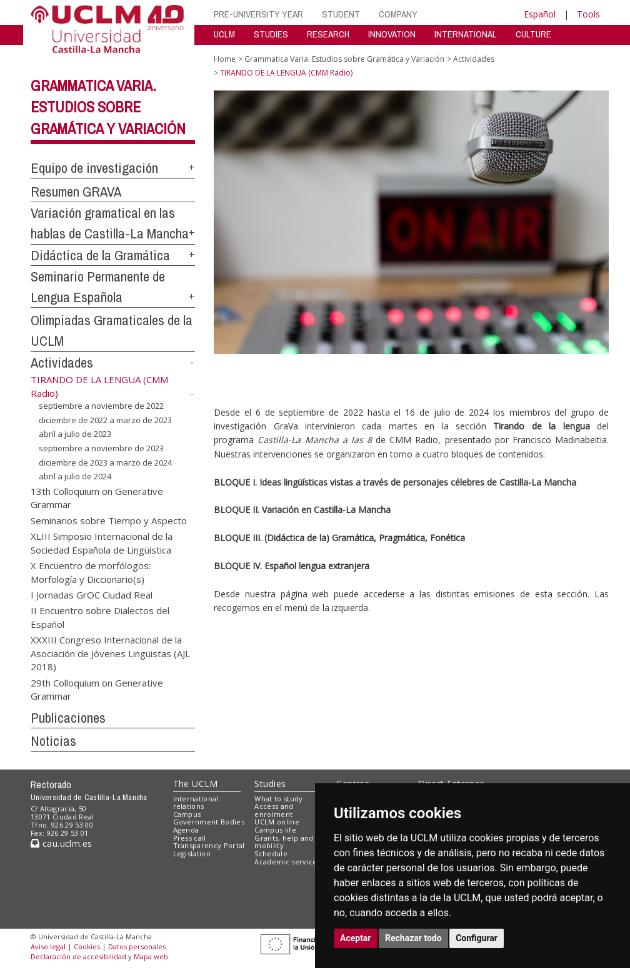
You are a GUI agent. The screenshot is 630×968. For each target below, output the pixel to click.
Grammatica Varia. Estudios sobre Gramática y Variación (108, 107)
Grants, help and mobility (283, 842)
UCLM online (276, 821)
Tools (588, 14)
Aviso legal (48, 946)
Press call (189, 838)
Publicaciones (68, 717)
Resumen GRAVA (76, 191)
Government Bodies (209, 821)
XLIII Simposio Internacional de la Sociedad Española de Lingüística (101, 542)
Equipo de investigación (94, 168)
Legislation (192, 853)
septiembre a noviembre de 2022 (101, 405)
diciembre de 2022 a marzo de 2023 (105, 420)
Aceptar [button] (355, 938)
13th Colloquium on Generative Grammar (97, 498)
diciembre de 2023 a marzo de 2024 (105, 461)
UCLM (224, 34)
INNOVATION (392, 34)
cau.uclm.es (61, 843)
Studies (270, 784)
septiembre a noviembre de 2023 (101, 448)
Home (225, 59)
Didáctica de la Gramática (100, 255)
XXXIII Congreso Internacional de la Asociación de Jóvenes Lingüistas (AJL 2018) (110, 653)
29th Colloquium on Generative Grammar (97, 689)
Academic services (287, 861)
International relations (196, 802)
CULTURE (533, 34)
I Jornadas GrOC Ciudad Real (91, 594)
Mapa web (151, 956)
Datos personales (137, 946)
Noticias (53, 740)
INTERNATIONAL (465, 34)
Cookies (87, 946)
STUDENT (341, 14)
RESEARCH (328, 34)
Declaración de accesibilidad (78, 956)
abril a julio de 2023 (75, 433)
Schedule (271, 853)
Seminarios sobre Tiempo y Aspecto (109, 520)
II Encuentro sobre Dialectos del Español (100, 617)
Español (540, 14)
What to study (278, 798)
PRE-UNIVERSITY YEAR (258, 14)
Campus (187, 814)
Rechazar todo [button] (413, 938)
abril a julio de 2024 (75, 476)
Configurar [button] (477, 938)
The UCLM (195, 784)
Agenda (186, 829)
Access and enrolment (273, 810)
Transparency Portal (209, 845)
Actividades (62, 362)
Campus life (275, 829)
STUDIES (271, 34)
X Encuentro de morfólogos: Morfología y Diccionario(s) (91, 572)
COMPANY (398, 14)
